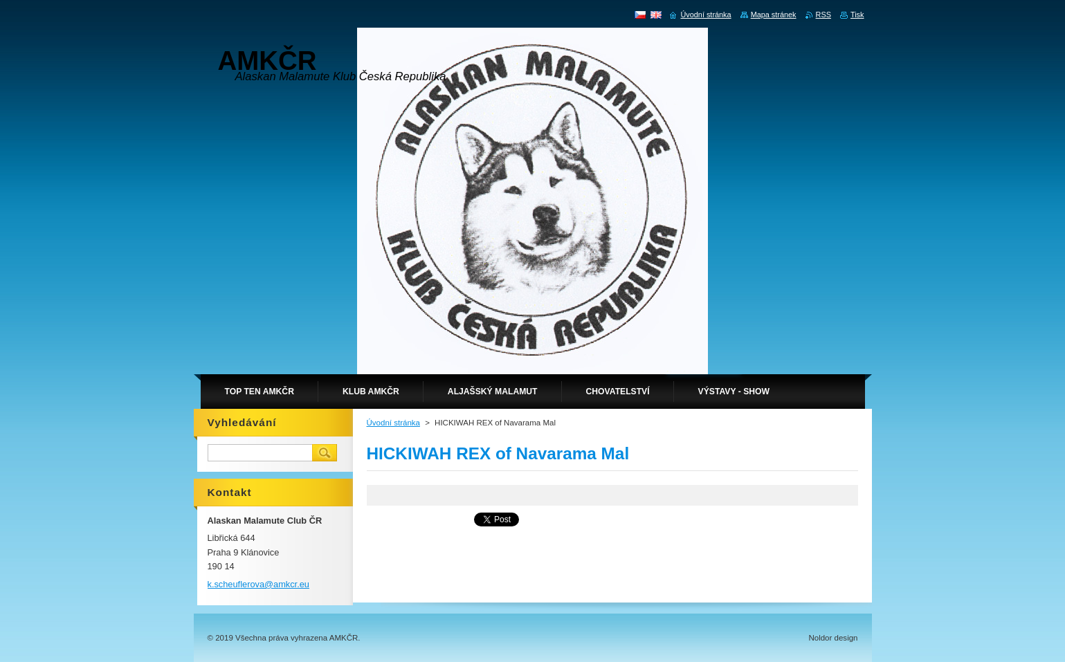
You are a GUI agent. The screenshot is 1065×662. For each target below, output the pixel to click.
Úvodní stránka (393, 423)
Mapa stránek (774, 14)
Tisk (857, 14)
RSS (823, 14)
